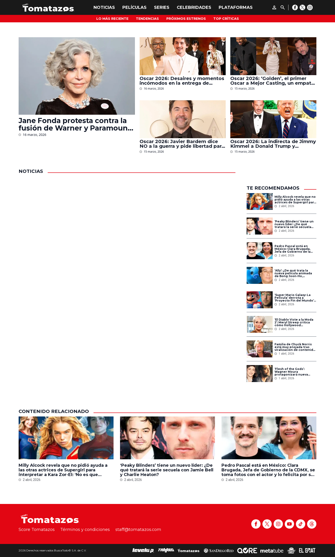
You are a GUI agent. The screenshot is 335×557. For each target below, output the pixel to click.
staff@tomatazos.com (138, 529)
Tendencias (147, 19)
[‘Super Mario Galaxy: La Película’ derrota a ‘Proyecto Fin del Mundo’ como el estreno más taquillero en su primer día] (260, 299)
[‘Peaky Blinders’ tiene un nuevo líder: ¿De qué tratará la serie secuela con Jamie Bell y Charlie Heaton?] (260, 226)
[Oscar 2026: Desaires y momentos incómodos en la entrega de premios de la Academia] (183, 56)
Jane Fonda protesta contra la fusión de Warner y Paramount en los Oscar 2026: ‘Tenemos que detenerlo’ (75, 124)
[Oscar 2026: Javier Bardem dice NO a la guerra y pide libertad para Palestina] (183, 119)
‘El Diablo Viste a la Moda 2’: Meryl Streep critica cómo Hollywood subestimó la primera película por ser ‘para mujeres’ (294, 322)
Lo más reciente (112, 19)
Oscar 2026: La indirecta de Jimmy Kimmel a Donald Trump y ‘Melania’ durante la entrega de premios (273, 143)
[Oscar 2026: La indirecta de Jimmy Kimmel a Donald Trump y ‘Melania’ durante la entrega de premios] (273, 119)
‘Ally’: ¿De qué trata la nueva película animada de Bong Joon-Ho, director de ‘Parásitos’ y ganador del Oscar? (293, 273)
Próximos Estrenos (186, 19)
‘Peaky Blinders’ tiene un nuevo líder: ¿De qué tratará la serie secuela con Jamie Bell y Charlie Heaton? (294, 224)
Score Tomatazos (37, 529)
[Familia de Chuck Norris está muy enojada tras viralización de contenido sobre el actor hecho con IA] (260, 348)
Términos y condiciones (85, 529)
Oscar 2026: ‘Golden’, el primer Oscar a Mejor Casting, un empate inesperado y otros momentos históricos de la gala (272, 80)
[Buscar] (282, 7)
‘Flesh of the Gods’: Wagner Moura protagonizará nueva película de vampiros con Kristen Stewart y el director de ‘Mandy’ (294, 372)
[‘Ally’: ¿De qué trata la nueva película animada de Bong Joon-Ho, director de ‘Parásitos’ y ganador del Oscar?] (260, 275)
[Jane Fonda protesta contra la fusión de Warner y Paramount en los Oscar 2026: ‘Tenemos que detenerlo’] (77, 76)
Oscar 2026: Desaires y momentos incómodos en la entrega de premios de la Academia (182, 80)
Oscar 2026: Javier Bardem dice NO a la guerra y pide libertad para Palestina (182, 143)
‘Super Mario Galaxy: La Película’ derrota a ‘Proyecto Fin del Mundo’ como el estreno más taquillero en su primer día (294, 298)
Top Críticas (226, 19)
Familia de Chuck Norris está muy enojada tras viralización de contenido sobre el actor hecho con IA (295, 347)
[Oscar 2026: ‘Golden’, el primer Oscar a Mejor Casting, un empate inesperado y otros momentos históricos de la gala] (273, 56)
